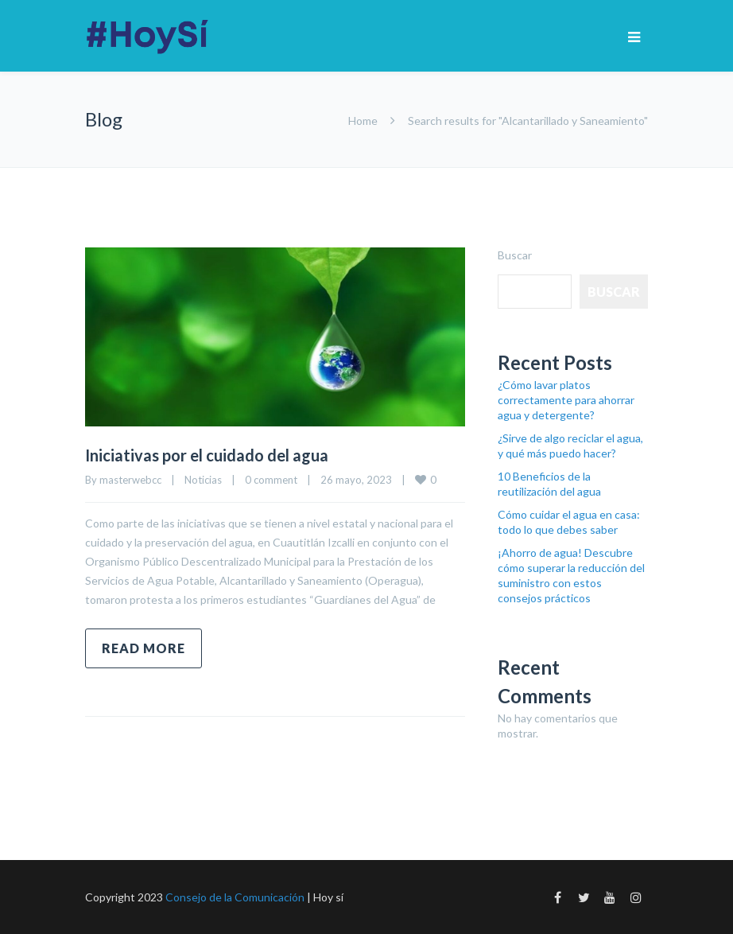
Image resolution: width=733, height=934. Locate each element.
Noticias (203, 479)
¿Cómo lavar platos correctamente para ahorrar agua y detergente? (566, 400)
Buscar (515, 255)
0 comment (271, 479)
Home (363, 120)
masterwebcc (130, 479)
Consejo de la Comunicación (234, 897)
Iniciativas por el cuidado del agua (206, 455)
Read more (143, 648)
